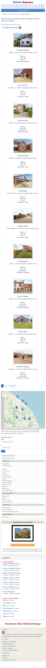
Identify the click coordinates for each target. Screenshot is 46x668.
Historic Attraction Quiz (9, 646)
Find (2, 439)
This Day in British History (10, 650)
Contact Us (5, 655)
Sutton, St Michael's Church (12, 568)
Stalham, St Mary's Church (11, 577)
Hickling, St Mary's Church (10, 14)
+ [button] (3, 393)
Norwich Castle (6, 500)
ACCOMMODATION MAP (10, 27)
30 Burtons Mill (22, 120)
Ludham (5, 613)
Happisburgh (7, 611)
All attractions (6, 464)
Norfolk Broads (6, 507)
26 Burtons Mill (22, 155)
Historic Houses (6, 484)
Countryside (5, 475)
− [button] (3, 395)
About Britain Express (8, 660)
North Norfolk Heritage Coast (10, 511)
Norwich (4, 498)
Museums (5, 486)
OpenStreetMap (37, 427)
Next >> (13, 386)
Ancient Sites (6, 471)
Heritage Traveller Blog (9, 641)
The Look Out (23, 85)
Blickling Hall (5, 496)
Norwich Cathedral (7, 502)
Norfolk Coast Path (7, 509)
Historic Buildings (7, 481)
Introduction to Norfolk (8, 458)
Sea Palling (6, 603)
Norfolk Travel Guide (8, 456)
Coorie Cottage (22, 296)
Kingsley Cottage (23, 50)
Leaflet (31, 427)
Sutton (5, 600)
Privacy (4, 657)
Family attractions (7, 477)
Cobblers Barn (23, 226)
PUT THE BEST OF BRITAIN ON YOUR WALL (23, 545)
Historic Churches (7, 482)
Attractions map (7, 466)
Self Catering (5, 517)
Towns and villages (7, 490)
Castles (4, 473)
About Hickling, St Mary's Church (11, 24)
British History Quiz (8, 644)
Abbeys (4, 469)
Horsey (5, 616)
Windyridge (23, 191)
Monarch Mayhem (7, 648)
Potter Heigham (8, 608)
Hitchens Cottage (23, 367)
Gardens (4, 479)
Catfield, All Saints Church (11, 582)
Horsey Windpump (9, 591)
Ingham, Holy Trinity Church (12, 573)
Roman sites (5, 488)
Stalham (5, 605)
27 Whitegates (23, 261)
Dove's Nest (23, 331)
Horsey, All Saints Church (11, 587)
